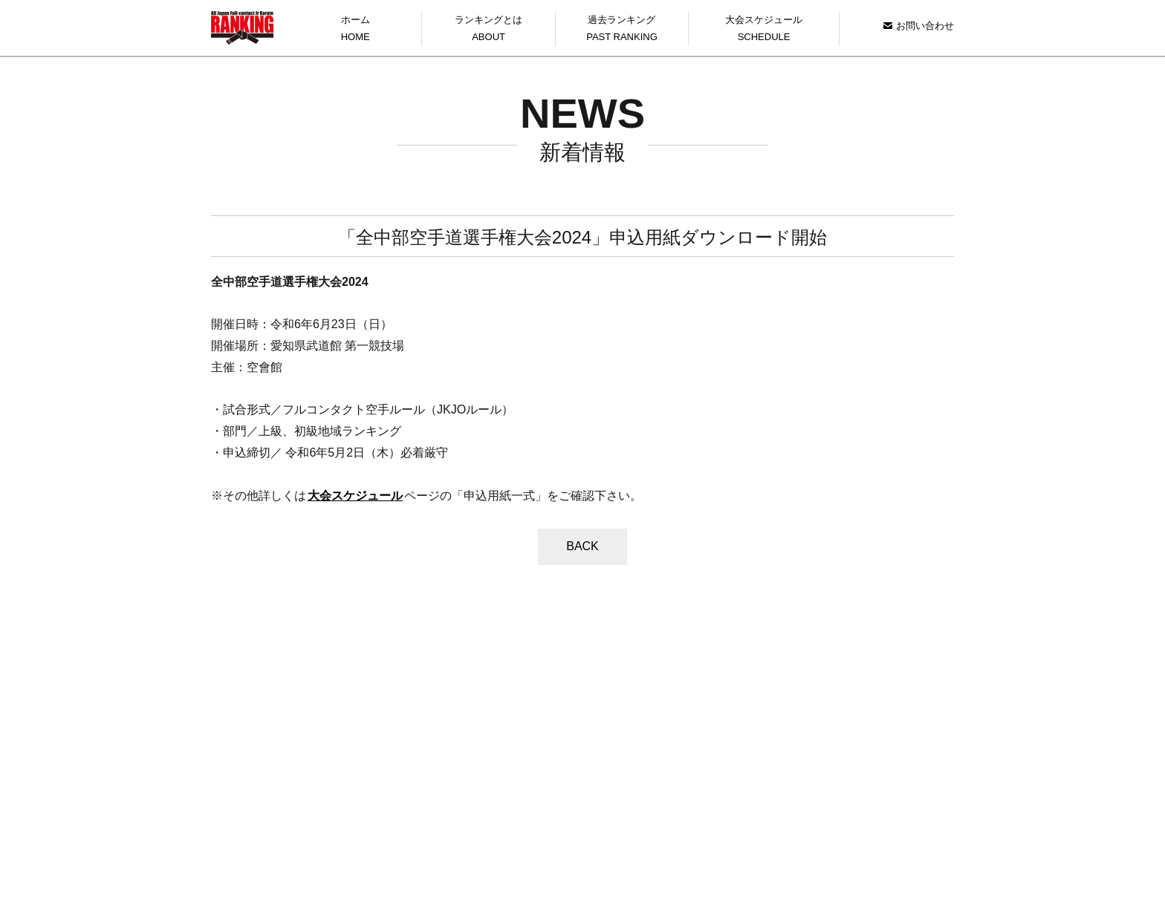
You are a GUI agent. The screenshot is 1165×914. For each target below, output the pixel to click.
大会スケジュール (764, 30)
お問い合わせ (918, 25)
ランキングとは (488, 30)
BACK (582, 546)
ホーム (355, 30)
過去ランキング (622, 30)
